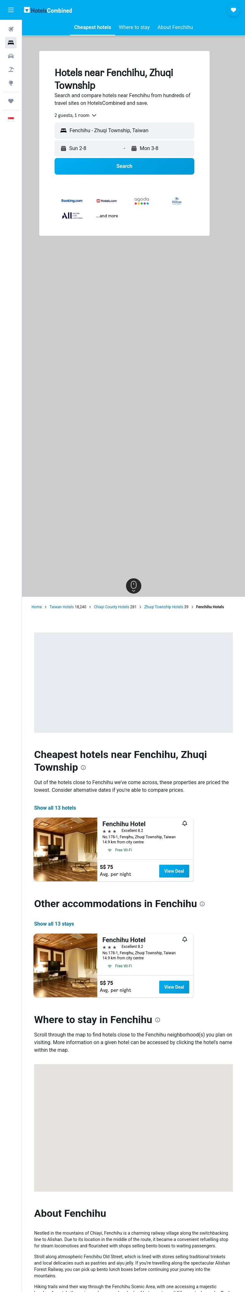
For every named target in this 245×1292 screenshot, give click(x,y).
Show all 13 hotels (55, 808)
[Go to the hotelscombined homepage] (48, 10)
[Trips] (11, 101)
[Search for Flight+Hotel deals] (11, 69)
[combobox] (76, 115)
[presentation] (83, 767)
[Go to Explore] (11, 82)
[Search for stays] (11, 42)
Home (37, 607)
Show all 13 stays (54, 924)
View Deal (174, 871)
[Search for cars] (11, 56)
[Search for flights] (11, 29)
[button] (11, 10)
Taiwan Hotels (61, 607)
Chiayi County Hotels (111, 607)
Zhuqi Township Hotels (163, 607)
